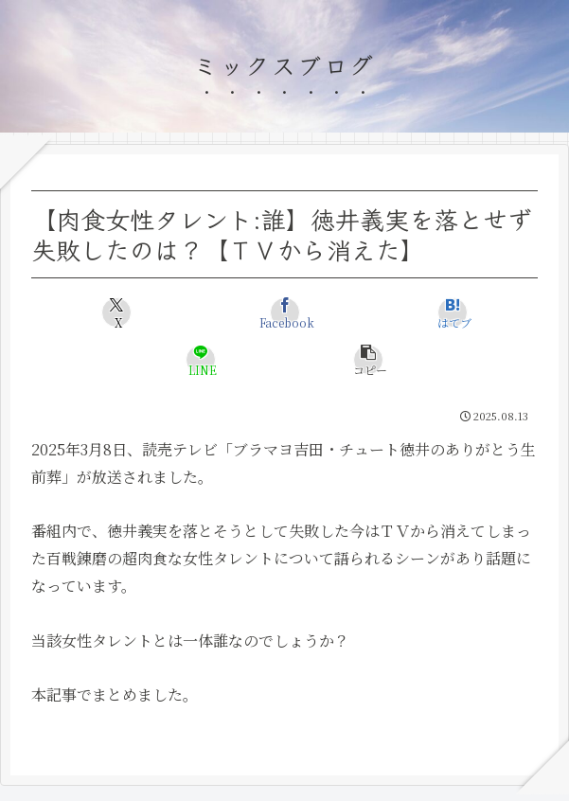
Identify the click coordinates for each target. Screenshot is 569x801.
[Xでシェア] (116, 312)
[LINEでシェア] (200, 360)
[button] (369, 360)
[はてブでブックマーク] (452, 312)
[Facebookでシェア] (285, 312)
